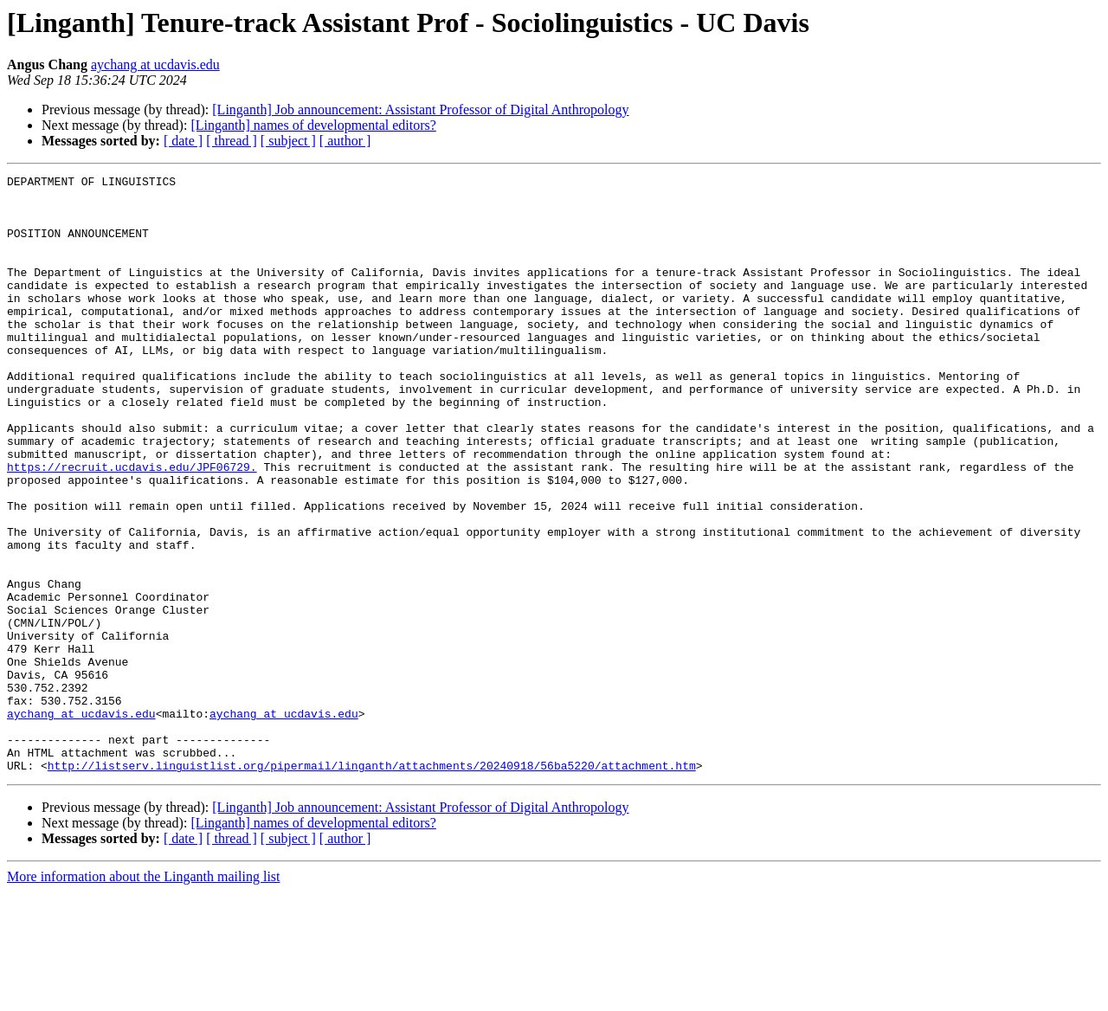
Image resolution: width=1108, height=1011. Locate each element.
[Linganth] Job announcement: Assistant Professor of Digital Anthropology (420, 109)
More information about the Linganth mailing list (143, 995)
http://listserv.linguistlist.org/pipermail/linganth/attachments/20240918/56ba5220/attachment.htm (372, 884)
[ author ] (345, 140)
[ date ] (183, 140)
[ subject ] (288, 140)
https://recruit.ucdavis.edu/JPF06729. (132, 526)
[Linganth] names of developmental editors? (312, 125)
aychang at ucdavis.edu (155, 64)
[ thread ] (231, 140)
